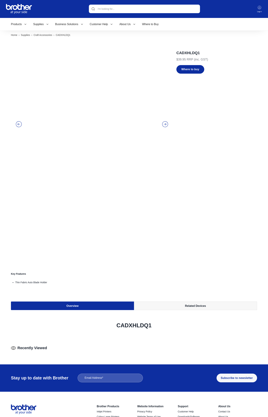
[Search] (144, 9)
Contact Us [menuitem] (224, 363)
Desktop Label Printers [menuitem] (109, 384)
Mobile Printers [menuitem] (105, 399)
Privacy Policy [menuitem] (144, 363)
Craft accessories (43, 35)
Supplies (41, 24)
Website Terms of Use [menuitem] (148, 368)
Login (259, 9)
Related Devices (195, 227)
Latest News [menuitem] (224, 379)
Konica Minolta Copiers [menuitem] (109, 379)
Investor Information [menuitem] (228, 384)
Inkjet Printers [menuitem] (104, 363)
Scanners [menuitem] (102, 404)
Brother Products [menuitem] (108, 358)
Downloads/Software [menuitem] (189, 368)
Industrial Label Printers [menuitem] (109, 394)
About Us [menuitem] (224, 358)
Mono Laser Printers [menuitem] (107, 373)
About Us (127, 24)
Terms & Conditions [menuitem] (147, 379)
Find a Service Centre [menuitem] (189, 373)
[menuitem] (19, 24)
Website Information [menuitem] (150, 358)
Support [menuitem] (183, 358)
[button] (19, 97)
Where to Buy (150, 24)
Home (14, 35)
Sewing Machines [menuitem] (106, 409)
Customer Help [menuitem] (186, 363)
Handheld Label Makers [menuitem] (109, 389)
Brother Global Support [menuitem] (190, 389)
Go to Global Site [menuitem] (227, 389)
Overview (72, 227)
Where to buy (190, 69)
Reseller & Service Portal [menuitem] (150, 373)
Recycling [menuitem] (183, 384)
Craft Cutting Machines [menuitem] (109, 414)
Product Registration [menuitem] (188, 379)
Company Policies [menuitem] (227, 373)
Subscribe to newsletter (237, 330)
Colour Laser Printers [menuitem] (108, 368)
